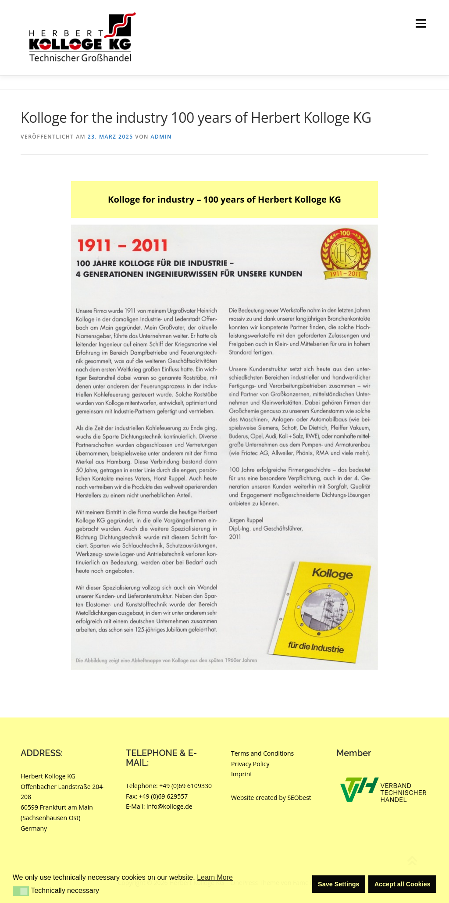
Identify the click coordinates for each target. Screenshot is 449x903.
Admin (161, 136)
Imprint (241, 774)
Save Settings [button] (338, 884)
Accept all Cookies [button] (402, 884)
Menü (420, 23)
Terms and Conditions (262, 753)
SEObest (299, 797)
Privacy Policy (250, 764)
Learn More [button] (215, 877)
